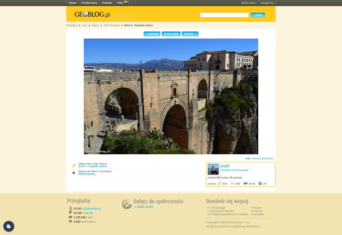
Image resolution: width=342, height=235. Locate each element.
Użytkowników (91, 208)
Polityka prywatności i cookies (229, 214)
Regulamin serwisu (222, 211)
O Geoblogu (218, 207)
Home (72, 2)
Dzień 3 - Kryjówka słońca (138, 25)
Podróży (87, 213)
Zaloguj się (266, 2)
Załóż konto (248, 2)
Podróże (107, 2)
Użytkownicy (89, 2)
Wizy (120, 2)
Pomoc (257, 211)
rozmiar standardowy (263, 158)
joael (84, 25)
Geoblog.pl (72, 25)
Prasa (257, 207)
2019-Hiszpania (112, 25)
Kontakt (258, 214)
